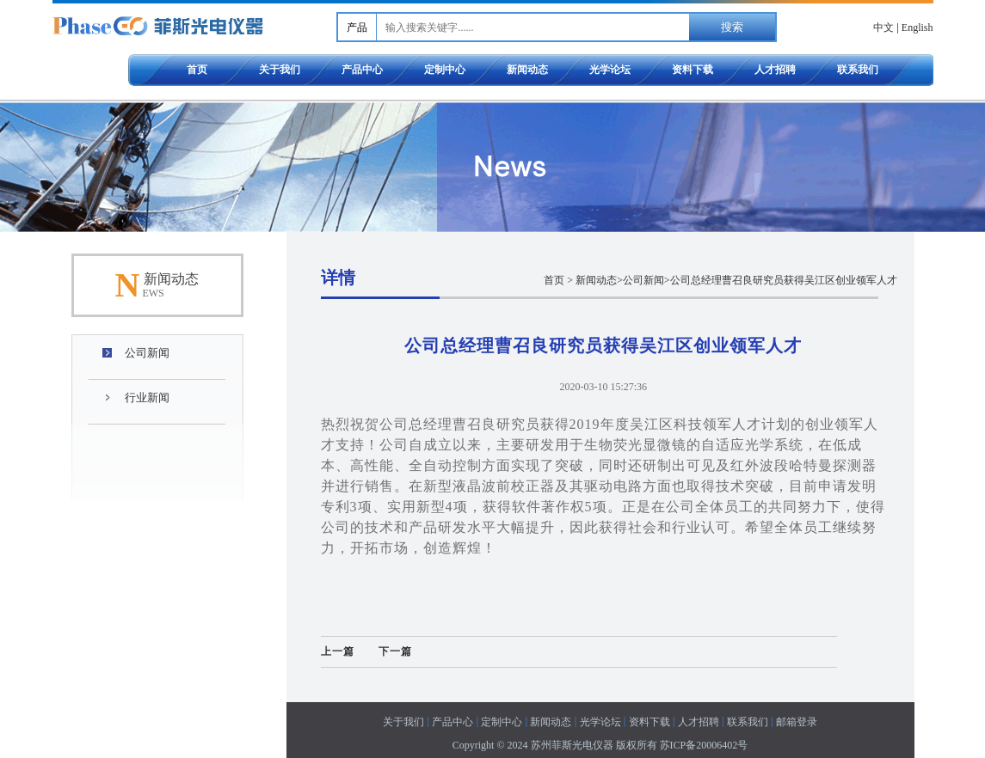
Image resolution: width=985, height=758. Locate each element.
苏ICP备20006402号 (704, 745)
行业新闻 (147, 397)
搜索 (732, 27)
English (917, 27)
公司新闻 (147, 352)
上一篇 (337, 651)
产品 (357, 27)
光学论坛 (610, 70)
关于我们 (279, 70)
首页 (197, 70)
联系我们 (857, 70)
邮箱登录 (796, 722)
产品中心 (362, 70)
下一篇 (395, 651)
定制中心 (444, 70)
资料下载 (692, 70)
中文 (883, 27)
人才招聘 (775, 70)
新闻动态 (527, 70)
